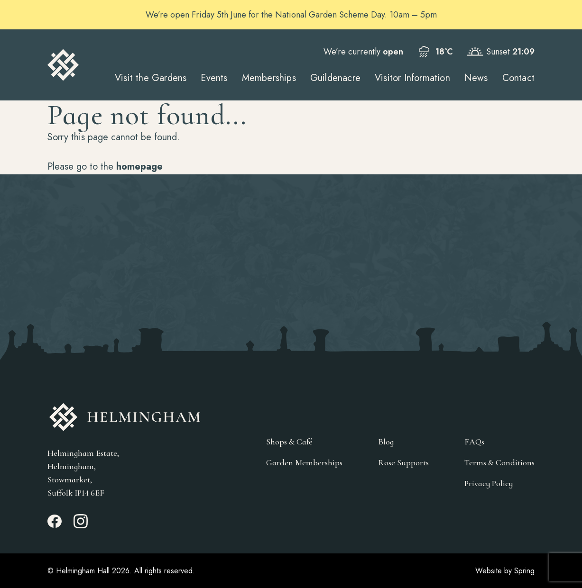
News (476, 78)
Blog (386, 441)
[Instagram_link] (81, 525)
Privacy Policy (488, 483)
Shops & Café (289, 441)
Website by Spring (505, 570)
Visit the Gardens (150, 78)
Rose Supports (403, 462)
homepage (139, 166)
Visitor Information (412, 78)
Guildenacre (335, 78)
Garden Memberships (304, 462)
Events (214, 78)
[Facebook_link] (54, 525)
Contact (518, 78)
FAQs (474, 441)
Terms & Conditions (499, 462)
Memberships (269, 78)
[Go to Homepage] (63, 65)
